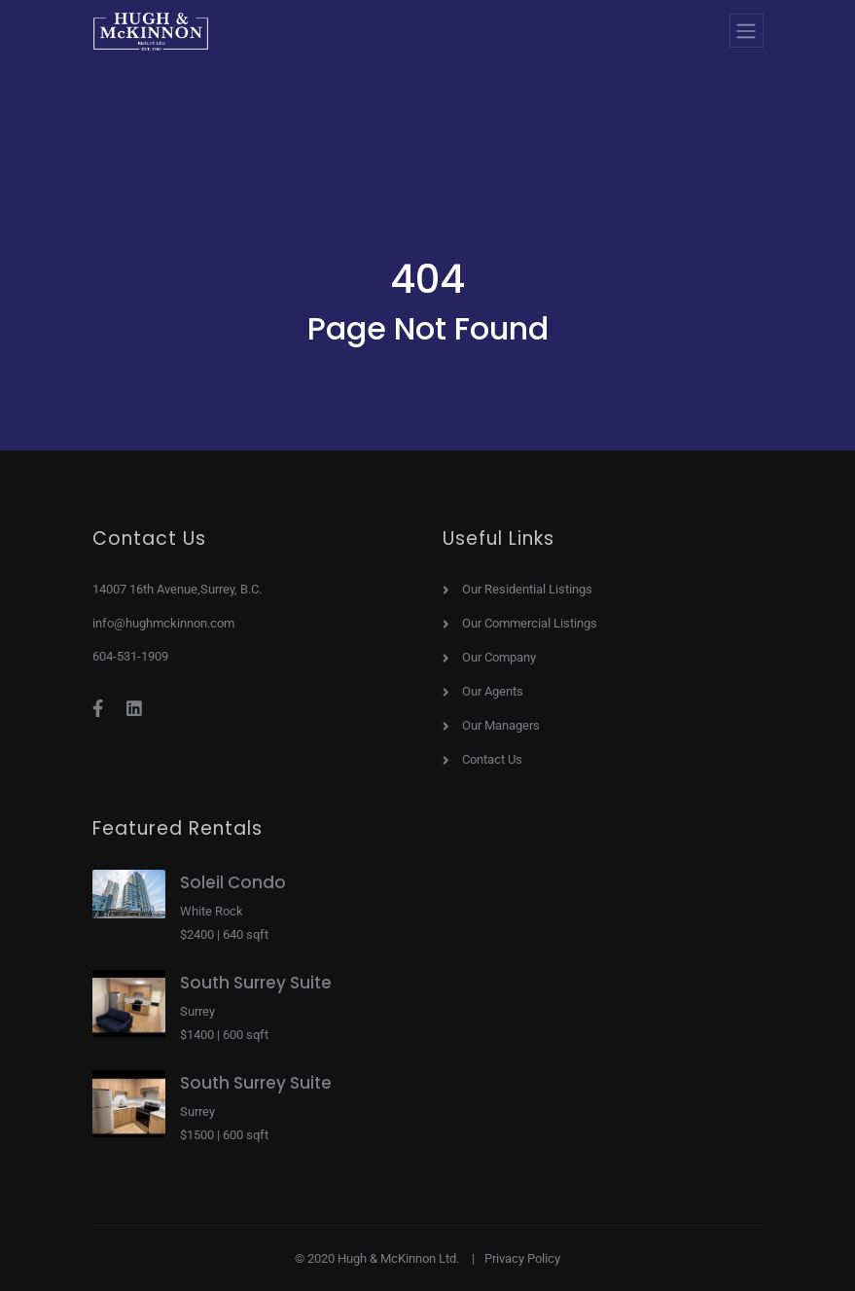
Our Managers (501, 725)
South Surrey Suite (256, 982)
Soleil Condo (233, 882)
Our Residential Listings (527, 589)
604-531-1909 (130, 656)
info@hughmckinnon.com (163, 623)
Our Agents (492, 691)
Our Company (499, 657)
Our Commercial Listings (529, 623)
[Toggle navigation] (747, 31)
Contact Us (492, 760)
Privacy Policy (522, 1258)
